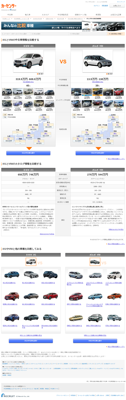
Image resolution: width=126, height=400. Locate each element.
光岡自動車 (57, 368)
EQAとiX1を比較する (10, 326)
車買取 (98, 15)
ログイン (97, 6)
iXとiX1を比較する (9, 283)
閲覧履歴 (105, 6)
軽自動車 (5, 363)
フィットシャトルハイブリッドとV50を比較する (94, 305)
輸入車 (27, 15)
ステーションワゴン (36, 363)
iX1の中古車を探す (28, 153)
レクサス (5, 368)
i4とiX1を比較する (28, 304)
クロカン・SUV (19, 363)
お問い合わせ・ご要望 (102, 395)
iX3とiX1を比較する (48, 283)
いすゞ (51, 368)
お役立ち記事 (116, 15)
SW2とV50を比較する (74, 326)
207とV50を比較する (74, 304)
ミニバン (11, 363)
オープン (60, 363)
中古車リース (54, 388)
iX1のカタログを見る (47, 234)
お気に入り (117, 6)
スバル (30, 368)
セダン (27, 363)
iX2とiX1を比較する (48, 304)
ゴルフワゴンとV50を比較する (94, 283)
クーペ (54, 363)
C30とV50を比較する (112, 304)
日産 (15, 368)
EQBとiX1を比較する (10, 304)
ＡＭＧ (17, 370)
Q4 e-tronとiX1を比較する (49, 326)
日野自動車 (74, 368)
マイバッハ (23, 370)
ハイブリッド (77, 363)
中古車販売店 (63, 15)
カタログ (45, 15)
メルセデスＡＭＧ (114, 368)
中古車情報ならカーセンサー (12, 388)
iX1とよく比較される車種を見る (31, 335)
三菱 (40, 368)
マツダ (25, 368)
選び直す (40, 73)
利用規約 (73, 395)
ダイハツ (45, 368)
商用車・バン (68, 363)
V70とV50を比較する (112, 326)
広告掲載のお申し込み (117, 395)
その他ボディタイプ (109, 363)
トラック (90, 363)
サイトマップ (121, 2)
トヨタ (11, 368)
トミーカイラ (65, 368)
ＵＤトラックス (82, 368)
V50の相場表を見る (97, 82)
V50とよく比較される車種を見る (95, 335)
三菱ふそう (92, 368)
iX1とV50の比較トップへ (116, 159)
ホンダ (20, 368)
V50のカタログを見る (116, 229)
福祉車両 (84, 363)
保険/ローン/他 (80, 15)
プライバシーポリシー (62, 395)
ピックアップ (98, 363)
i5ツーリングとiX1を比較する (30, 326)
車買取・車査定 (7, 375)
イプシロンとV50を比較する (113, 283)
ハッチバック (47, 363)
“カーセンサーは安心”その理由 (86, 395)
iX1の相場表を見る (28, 82)
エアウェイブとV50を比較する (75, 283)
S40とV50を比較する (93, 326)
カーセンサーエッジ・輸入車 (30, 388)
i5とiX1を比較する (28, 283)
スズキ (35, 368)
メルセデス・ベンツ (102, 368)
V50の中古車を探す (97, 153)
